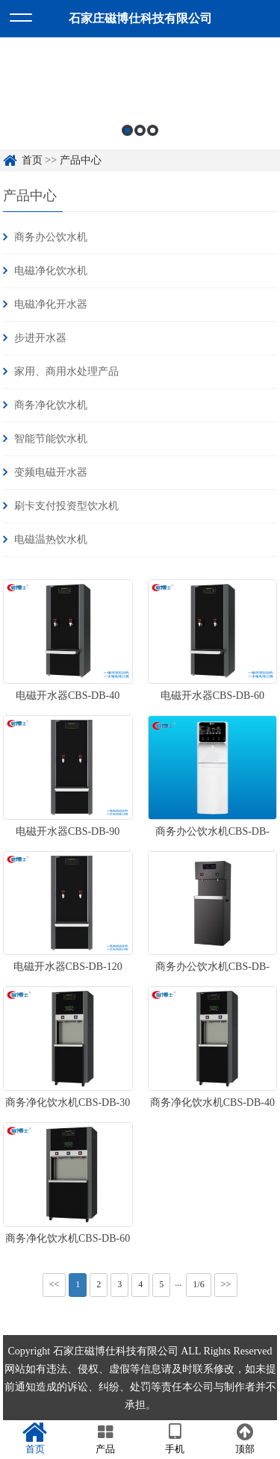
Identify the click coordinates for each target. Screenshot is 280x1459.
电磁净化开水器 (50, 304)
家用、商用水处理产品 (66, 371)
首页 (35, 1439)
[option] (140, 105)
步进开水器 (40, 337)
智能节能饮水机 (50, 438)
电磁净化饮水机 (50, 270)
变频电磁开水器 (50, 472)
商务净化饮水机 (50, 405)
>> (226, 1284)
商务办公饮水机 (50, 237)
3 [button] (152, 138)
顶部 (245, 1439)
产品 (105, 1439)
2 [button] (140, 138)
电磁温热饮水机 (50, 539)
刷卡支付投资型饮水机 (66, 505)
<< (54, 1284)
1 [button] (127, 138)
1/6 (198, 1284)
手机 (175, 1439)
